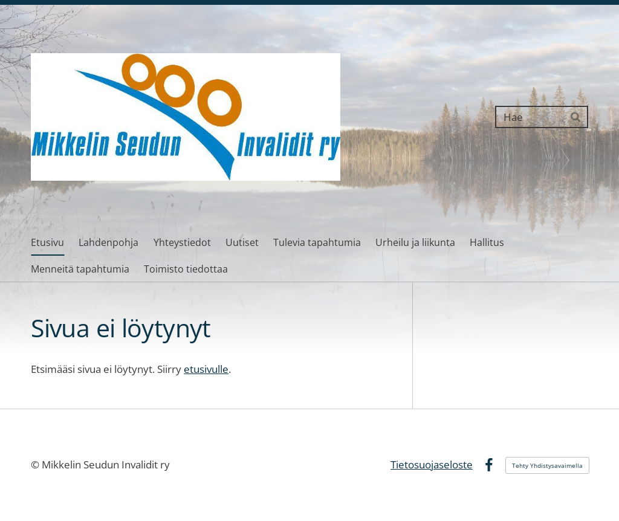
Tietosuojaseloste (432, 464)
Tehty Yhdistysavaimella (547, 465)
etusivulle (206, 369)
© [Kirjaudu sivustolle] (36, 464)
